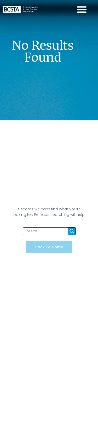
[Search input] (47, 231)
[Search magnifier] (72, 231)
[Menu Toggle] (82, 9)
